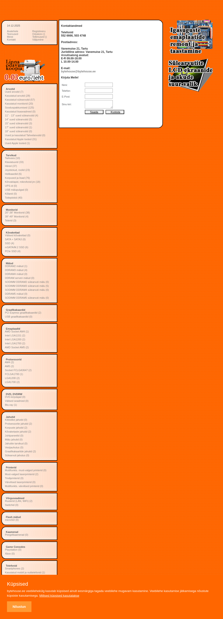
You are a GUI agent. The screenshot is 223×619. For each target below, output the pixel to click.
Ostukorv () (38, 34)
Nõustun (19, 607)
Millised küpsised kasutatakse (59, 595)
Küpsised (17, 584)
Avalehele (12, 31)
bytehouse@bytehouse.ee (78, 71)
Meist (10, 36)
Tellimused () (39, 36)
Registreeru (39, 31)
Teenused (12, 34)
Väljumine (38, 39)
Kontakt (11, 39)
